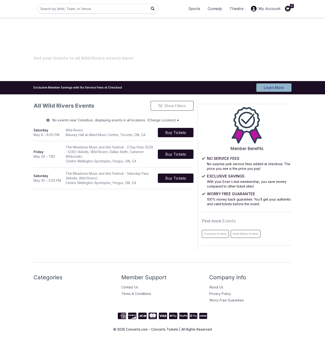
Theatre (237, 8)
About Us (216, 292)
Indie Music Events (249, 238)
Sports (194, 8)
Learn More (274, 86)
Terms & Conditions (136, 298)
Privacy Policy (220, 298)
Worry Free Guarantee (226, 305)
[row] (126, 134)
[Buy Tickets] (201, 134)
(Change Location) (182, 121)
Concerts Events (247, 228)
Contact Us (129, 292)
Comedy (215, 8)
